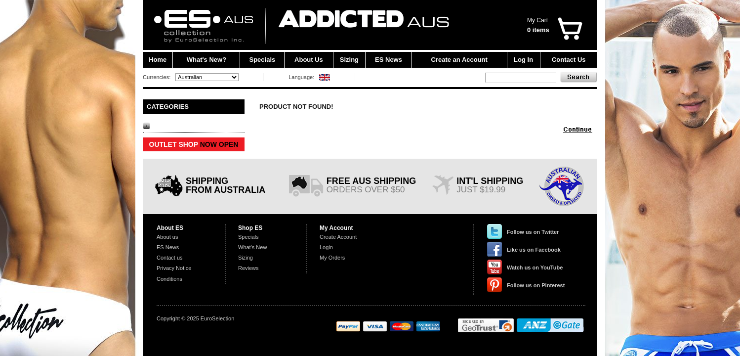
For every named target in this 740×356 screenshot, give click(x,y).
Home (157, 59)
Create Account (338, 237)
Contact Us (569, 59)
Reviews (248, 268)
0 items (538, 30)
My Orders (332, 258)
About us (167, 237)
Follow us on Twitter (533, 232)
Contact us (170, 258)
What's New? (206, 59)
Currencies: (156, 77)
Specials (262, 59)
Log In (523, 59)
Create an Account (459, 59)
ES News (388, 59)
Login (326, 247)
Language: (301, 77)
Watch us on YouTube (535, 267)
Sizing (349, 59)
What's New (252, 247)
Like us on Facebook (534, 250)
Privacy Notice (174, 268)
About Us (308, 59)
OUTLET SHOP (194, 144)
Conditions (169, 279)
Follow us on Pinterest (536, 285)
